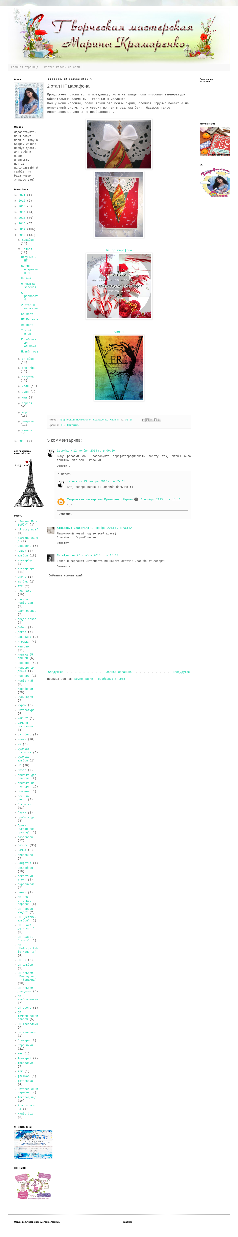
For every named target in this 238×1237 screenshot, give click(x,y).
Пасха (22, 812)
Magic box (25, 1113)
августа (28, 377)
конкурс (24, 676)
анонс (22, 576)
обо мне (24, 791)
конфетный (25, 680)
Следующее (56, 672)
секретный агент (25, 878)
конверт (27, 325)
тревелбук (25, 1063)
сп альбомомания (28, 998)
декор (22, 632)
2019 (23, 200)
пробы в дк (26, 817)
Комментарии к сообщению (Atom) (99, 679)
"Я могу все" (28, 529)
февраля (28, 421)
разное (23, 845)
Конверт (27, 314)
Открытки (73, 425)
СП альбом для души (25, 989)
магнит (23, 718)
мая (25, 397)
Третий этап (26, 332)
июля (26, 386)
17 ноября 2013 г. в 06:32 (111, 528)
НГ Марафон (29, 319)
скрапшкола (26, 884)
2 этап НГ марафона (29, 306)
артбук (23, 581)
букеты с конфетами (25, 601)
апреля (27, 403)
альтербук (25, 560)
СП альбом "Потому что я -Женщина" (27, 976)
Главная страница (24, 67)
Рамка (22, 850)
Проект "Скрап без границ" (26, 829)
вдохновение (27, 611)
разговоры (25, 837)
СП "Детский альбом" (27, 919)
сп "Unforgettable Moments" (28, 948)
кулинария (25, 697)
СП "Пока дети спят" (26, 927)
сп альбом (25, 964)
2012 (23, 441)
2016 (23, 218)
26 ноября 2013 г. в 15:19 (97, 555)
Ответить (63, 465)
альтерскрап (27, 568)
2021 (23, 195)
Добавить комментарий (65, 575)
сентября (28, 368)
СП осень (24, 1007)
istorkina (64, 450)
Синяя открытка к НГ (29, 270)
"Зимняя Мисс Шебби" (28, 523)
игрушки (24, 641)
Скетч (119, 332)
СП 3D (22, 960)
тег (20, 1053)
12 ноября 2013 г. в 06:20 (94, 450)
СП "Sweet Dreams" (25, 938)
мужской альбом (24, 759)
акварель (24, 546)
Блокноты (24, 591)
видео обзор (27, 619)
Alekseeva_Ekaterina (73, 528)
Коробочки (25, 689)
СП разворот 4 (29, 296)
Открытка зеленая (28, 285)
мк (19, 744)
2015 (23, 223)
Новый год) (29, 351)
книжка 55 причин (25, 656)
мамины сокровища (25, 724)
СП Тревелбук (28, 1024)
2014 (23, 229)
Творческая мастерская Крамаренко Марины (100, 499)
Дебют (22, 627)
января (27, 430)
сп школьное (27, 1032)
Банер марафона (119, 250)
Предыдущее (181, 672)
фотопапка (25, 1081)
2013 (23, 235)
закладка (24, 637)
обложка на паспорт (26, 785)
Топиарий (24, 1058)
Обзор (22, 770)
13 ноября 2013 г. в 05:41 (104, 481)
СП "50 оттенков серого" (24, 901)
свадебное (25, 868)
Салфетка (24, 863)
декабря (28, 240)
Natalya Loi (66, 555)
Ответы (66, 474)
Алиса (22, 550)
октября (28, 359)
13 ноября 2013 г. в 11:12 (160, 499)
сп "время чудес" (25, 910)
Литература (26, 710)
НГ (62, 425)
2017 (23, 212)
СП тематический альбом (28, 1016)
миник (22, 739)
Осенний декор (24, 798)
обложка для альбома (27, 777)
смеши (22, 892)
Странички (25, 1045)
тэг (20, 1071)
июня (26, 391)
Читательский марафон (28, 1090)
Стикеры (24, 1040)
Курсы (22, 705)
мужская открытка (24, 751)
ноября (27, 249)
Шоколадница (27, 1097)
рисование (25, 855)
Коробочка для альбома (29, 343)
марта (26, 412)
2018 (23, 206)
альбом (23, 555)
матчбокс (24, 734)
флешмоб (24, 1076)
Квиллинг (24, 646)
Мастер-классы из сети (62, 67)
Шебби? (26, 278)
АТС (20, 586)
